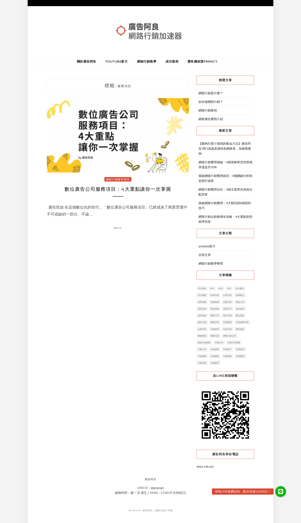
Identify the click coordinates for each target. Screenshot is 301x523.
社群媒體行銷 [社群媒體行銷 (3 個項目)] (242, 322)
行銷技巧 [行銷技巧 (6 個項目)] (227, 349)
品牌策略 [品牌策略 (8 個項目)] (215, 302)
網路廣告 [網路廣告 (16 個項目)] (202, 336)
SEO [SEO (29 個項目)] (229, 288)
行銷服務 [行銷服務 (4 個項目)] (202, 356)
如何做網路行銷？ (210, 101)
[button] (280, 491)
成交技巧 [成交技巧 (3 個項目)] (227, 309)
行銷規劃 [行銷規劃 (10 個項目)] (227, 356)
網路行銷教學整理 (118, 179)
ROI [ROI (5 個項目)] (212, 288)
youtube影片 (116, 61)
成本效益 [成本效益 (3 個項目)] (202, 315)
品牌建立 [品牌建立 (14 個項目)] (240, 295)
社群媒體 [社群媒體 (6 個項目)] (227, 322)
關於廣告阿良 (86, 61)
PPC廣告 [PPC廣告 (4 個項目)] (202, 288)
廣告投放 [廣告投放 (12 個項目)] (202, 309)
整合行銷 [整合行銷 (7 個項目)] (227, 315)
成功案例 (171, 61)
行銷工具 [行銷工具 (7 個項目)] (202, 349)
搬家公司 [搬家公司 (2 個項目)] (215, 315)
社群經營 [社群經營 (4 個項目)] (215, 329)
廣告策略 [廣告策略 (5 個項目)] (215, 309)
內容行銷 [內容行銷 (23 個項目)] (214, 295)
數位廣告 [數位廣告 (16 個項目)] (240, 315)
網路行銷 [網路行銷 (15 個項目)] (215, 336)
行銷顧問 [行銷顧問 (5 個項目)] (215, 363)
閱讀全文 (118, 229)
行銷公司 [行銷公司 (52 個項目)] (219, 342)
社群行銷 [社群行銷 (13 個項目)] (227, 329)
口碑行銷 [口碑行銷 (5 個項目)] (227, 295)
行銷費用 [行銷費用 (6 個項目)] (240, 356)
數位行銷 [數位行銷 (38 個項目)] (202, 322)
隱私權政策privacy (202, 61)
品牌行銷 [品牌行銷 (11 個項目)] (227, 302)
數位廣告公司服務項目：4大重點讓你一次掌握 (118, 189)
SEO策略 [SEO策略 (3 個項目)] (202, 295)
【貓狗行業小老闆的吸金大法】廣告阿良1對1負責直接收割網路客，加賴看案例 (224, 148)
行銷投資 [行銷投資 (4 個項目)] (240, 349)
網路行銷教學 (146, 61)
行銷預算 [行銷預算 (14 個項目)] (202, 363)
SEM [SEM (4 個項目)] (220, 288)
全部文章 (204, 255)
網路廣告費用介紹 (210, 119)
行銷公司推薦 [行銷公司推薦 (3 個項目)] (233, 342)
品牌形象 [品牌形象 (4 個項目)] (202, 302)
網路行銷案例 (207, 110)
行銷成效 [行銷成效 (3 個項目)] (215, 349)
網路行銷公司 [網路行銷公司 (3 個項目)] (229, 336)
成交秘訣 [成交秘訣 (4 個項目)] (240, 309)
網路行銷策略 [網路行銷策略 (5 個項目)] (204, 342)
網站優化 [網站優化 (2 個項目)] (240, 329)
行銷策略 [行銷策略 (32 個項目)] (215, 356)
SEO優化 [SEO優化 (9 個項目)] (240, 288)
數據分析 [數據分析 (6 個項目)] (215, 322)
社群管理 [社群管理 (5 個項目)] (202, 329)
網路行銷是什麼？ (210, 93)
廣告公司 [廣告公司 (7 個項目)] (240, 302)
